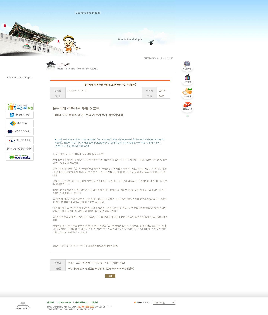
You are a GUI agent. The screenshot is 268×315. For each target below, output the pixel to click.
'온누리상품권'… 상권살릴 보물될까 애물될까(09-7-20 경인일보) (101, 268)
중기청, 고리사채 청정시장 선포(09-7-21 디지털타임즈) (96, 262)
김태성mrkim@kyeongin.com (103, 245)
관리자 (162, 90)
